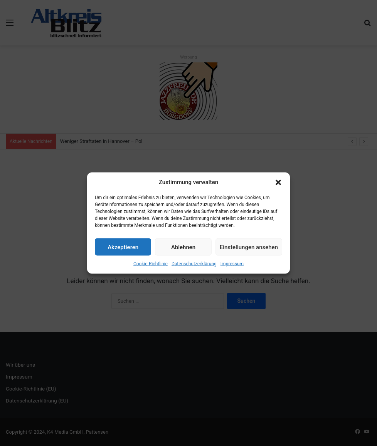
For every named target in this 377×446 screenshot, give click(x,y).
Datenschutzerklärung (194, 264)
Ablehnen (183, 246)
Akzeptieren (123, 246)
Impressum (232, 264)
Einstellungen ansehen (249, 246)
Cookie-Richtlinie (150, 264)
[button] (278, 182)
